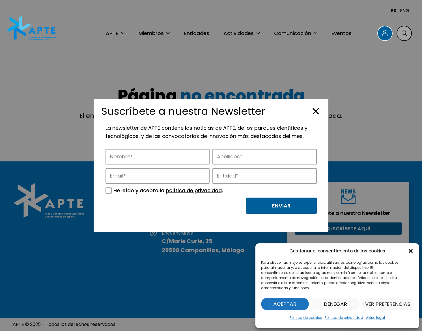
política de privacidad (194, 190)
